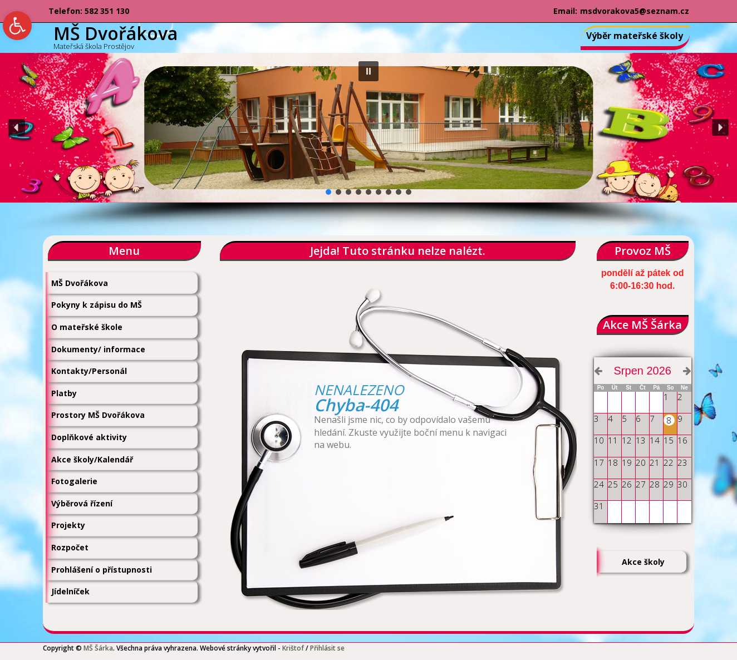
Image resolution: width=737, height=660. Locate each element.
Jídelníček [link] (70, 591)
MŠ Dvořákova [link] (79, 283)
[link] (17, 25)
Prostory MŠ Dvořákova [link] (98, 415)
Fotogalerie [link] (74, 481)
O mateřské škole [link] (86, 327)
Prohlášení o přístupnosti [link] (101, 569)
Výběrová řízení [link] (81, 503)
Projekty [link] (68, 525)
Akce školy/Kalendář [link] (92, 459)
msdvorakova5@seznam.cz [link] (634, 11)
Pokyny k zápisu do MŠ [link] (96, 304)
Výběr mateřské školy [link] (634, 35)
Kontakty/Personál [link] (89, 371)
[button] (368, 71)
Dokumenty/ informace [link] (98, 349)
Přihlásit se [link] (327, 648)
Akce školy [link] (643, 561)
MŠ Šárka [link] (98, 648)
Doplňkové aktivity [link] (89, 437)
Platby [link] (64, 393)
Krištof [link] (293, 648)
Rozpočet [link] (70, 547)
